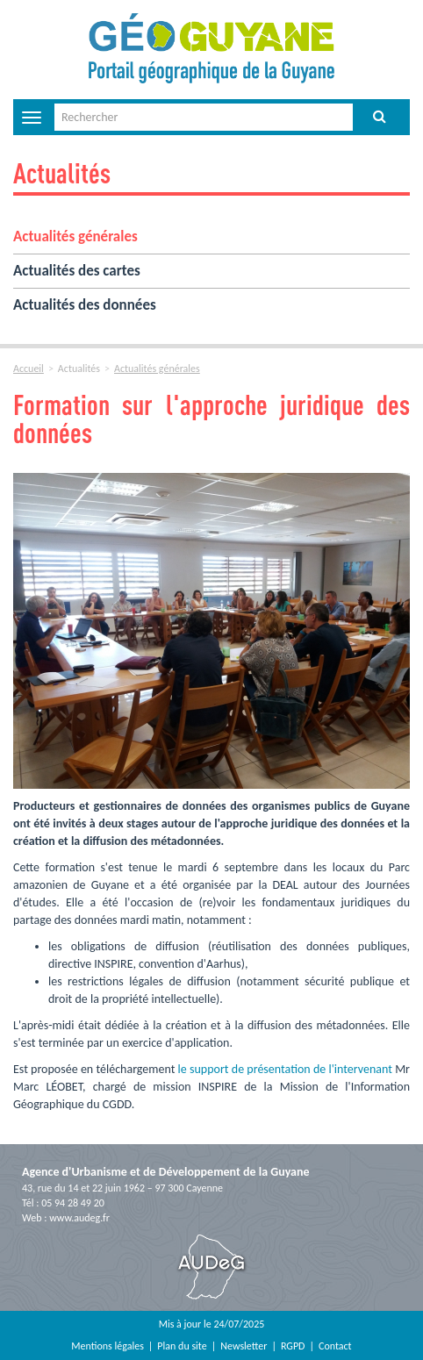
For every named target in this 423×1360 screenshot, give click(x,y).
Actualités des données (84, 305)
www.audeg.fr (79, 1218)
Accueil (28, 368)
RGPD (293, 1346)
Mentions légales (107, 1346)
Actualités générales (75, 236)
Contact (335, 1346)
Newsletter (243, 1346)
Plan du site (181, 1346)
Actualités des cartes (76, 270)
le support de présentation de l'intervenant (285, 1069)
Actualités (62, 172)
